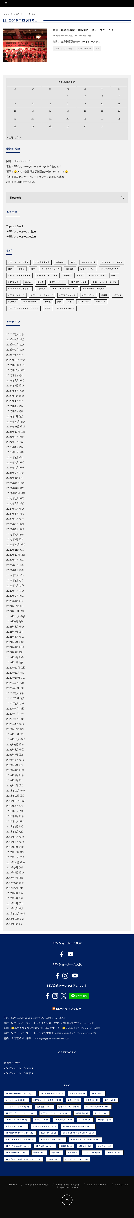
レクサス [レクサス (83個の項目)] (12, 302)
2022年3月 (12, 590)
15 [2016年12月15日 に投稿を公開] (68, 111)
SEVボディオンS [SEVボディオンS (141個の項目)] (79, 282)
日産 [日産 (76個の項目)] (70, 302)
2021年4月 (12, 647)
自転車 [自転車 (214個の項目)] (67, 275)
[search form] (67, 197)
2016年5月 (12, 923)
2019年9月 (12, 744)
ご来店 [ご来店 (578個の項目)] (22, 269)
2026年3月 (12, 344)
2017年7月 (12, 877)
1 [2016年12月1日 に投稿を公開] (67, 95)
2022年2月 (12, 595)
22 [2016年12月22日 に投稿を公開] (68, 118)
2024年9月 (12, 436)
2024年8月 (12, 441)
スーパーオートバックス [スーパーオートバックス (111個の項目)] (93, 289)
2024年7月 (12, 447)
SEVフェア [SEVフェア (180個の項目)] (13, 282)
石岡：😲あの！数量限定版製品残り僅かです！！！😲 (37, 171)
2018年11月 (12, 795)
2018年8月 (12, 811)
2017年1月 (12, 908)
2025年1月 (12, 416)
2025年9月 (12, 375)
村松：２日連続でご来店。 (21, 181)
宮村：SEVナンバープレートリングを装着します (33, 166)
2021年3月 (12, 652)
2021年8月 (12, 626)
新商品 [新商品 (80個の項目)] (48, 302)
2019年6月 (12, 759)
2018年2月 (12, 841)
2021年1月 (12, 662)
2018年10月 (13, 800)
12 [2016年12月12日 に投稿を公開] (15, 111)
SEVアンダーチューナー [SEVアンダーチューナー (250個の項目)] (19, 275)
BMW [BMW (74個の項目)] (47, 308)
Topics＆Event (14, 226)
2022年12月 (13, 544)
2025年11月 (12, 365)
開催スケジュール (69, 1187)
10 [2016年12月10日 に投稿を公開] (102, 103)
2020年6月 (12, 698)
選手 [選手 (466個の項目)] (33, 269)
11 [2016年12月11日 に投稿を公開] (119, 103)
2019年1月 (12, 785)
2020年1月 (12, 723)
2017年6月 (12, 882)
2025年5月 (12, 395)
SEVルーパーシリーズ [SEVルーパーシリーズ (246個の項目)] (47, 275)
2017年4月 (12, 893)
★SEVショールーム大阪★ (21, 231)
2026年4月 (12, 339)
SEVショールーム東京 (63, 35)
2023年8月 (12, 503)
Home (13, 1185)
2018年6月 (12, 821)
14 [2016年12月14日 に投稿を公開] (50, 111)
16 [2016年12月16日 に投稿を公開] (85, 111)
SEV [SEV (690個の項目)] (73, 262)
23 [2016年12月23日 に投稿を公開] (85, 118)
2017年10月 (12, 862)
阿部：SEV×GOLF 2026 (19, 161)
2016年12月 (13, 913)
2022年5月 (12, 580)
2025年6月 (12, 390)
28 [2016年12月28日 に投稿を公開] (50, 126)
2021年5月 (12, 642)
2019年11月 (12, 734)
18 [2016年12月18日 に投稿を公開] (119, 111)
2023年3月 (12, 529)
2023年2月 (12, 534)
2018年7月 (12, 816)
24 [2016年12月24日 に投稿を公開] (102, 118)
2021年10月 (13, 616)
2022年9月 (12, 559)
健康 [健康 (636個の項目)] (10, 269)
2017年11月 (12, 857)
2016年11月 (12, 918)
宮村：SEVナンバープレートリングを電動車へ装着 (35, 176)
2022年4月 (12, 585)
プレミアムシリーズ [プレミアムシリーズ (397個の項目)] (51, 269)
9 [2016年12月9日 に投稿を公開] (85, 103)
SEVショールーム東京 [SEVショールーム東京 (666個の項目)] (112, 262)
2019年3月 (12, 775)
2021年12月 (12, 606)
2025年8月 (12, 380)
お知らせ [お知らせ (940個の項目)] (60, 262)
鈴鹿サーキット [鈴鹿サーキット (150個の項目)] (57, 282)
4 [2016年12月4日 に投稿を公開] (119, 95)
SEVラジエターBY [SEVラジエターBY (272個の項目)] (109, 269)
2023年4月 (12, 524)
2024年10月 (13, 431)
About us (121, 1185)
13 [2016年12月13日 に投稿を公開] (33, 111)
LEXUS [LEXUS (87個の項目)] (117, 295)
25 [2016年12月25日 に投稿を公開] (119, 118)
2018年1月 (12, 846)
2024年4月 (12, 462)
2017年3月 (12, 898)
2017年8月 (12, 872)
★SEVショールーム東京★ (64, 49)
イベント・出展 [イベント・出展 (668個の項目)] (88, 262)
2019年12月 (12, 729)
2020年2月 (12, 718)
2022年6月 (12, 575)
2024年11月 (12, 426)
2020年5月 (12, 703)
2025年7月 (12, 385)
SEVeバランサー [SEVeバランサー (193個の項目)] (97, 275)
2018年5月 (12, 826)
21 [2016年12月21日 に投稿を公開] (50, 118)
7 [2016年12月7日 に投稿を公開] (50, 103)
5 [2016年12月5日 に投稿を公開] (15, 103)
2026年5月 (12, 334)
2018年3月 (12, 836)
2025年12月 (13, 359)
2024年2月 (12, 472)
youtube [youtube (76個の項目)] (83, 302)
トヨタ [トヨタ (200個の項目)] (79, 275)
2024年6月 (12, 452)
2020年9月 (12, 683)
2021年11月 (12, 611)
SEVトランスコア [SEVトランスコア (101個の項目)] (67, 295)
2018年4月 (12, 831)
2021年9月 (12, 621)
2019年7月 (12, 754)
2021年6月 (12, 636)
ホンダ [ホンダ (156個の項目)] (41, 282)
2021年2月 (12, 657)
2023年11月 (12, 488)
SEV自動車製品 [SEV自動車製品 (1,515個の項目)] (42, 262)
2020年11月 (13, 672)
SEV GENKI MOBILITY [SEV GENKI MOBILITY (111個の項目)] (64, 289)
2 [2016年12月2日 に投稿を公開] (85, 95)
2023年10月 (13, 493)
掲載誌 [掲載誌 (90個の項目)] (104, 295)
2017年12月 (12, 852)
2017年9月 (12, 867)
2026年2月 (12, 349)
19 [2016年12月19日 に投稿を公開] (15, 118)
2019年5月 (12, 764)
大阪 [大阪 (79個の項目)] (59, 302)
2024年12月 (13, 421)
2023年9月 (12, 498)
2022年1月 (12, 601)
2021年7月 (12, 631)
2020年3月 (12, 713)
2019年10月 (13, 739)
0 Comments (84, 49)
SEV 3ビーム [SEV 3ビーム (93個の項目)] (88, 295)
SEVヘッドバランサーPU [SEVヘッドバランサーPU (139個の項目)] (105, 282)
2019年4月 (12, 770)
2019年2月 (12, 780)
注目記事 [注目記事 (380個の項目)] (70, 269)
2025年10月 (13, 370)
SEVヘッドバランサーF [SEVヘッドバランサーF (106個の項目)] (42, 295)
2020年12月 (13, 667)
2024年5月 (12, 457)
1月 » (18, 137)
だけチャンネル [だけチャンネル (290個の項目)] (87, 269)
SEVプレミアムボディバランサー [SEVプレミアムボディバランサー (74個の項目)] (23, 308)
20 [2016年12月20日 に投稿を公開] (32, 118)
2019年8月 (12, 749)
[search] (122, 197)
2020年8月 (12, 688)
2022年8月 (12, 565)
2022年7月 (12, 570)
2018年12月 (13, 790)
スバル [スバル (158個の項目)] (28, 282)
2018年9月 (12, 805)
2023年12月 (13, 483)
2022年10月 (13, 554)
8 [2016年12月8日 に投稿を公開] (67, 103)
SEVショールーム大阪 (68, 1185)
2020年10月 (13, 677)
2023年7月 (12, 508)
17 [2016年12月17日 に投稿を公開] (102, 111)
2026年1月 (12, 354)
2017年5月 (12, 887)
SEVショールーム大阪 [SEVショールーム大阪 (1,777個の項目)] (18, 262)
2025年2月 (12, 411)
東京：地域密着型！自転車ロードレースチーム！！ (85, 30)
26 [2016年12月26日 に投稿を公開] (15, 126)
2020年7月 (12, 693)
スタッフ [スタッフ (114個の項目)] (41, 289)
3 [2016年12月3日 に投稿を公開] (102, 95)
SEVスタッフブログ (69, 1009)
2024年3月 (12, 467)
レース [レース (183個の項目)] (114, 275)
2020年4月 (12, 708)
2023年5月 (12, 518)
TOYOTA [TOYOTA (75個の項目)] (100, 302)
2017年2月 (12, 903)
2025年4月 (12, 400)
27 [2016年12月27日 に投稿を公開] (33, 126)
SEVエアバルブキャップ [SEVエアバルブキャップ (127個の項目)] (19, 289)
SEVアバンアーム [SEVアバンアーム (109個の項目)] (16, 295)
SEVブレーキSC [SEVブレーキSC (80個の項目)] (30, 302)
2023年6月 (12, 513)
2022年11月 (12, 549)
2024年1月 (12, 477)
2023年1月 (12, 539)
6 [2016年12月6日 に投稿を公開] (32, 103)
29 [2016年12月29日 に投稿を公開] (68, 126)
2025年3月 (12, 406)
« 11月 (9, 137)
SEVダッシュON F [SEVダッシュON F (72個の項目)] (66, 308)
